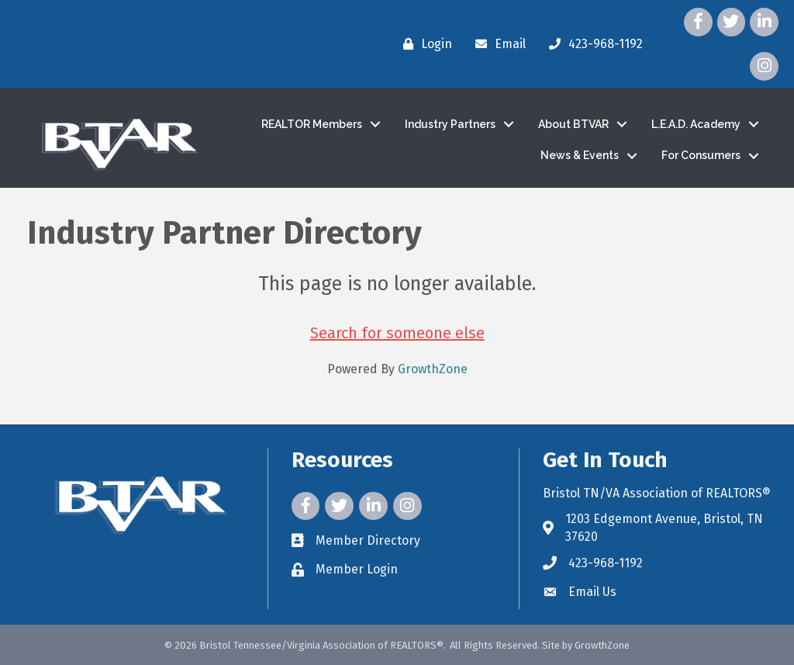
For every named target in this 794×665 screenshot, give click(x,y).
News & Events (579, 155)
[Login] (423, 44)
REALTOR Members (311, 124)
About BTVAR (573, 124)
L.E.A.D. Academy (695, 124)
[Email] (497, 44)
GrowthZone (433, 369)
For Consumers (700, 155)
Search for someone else (397, 333)
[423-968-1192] (592, 44)
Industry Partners (450, 124)
